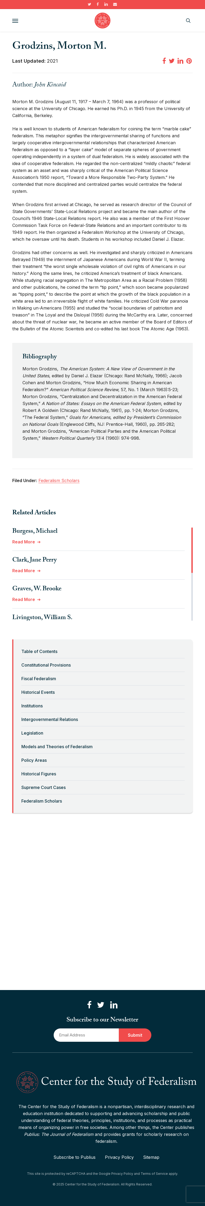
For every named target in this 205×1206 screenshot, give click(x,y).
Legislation (32, 733)
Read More (23, 541)
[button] (15, 20)
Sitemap (151, 1157)
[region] (102, 574)
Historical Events (38, 692)
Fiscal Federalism (38, 678)
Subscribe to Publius (74, 1157)
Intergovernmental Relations (49, 719)
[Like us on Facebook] (89, 1005)
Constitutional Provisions (46, 665)
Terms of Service (154, 1174)
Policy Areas (34, 760)
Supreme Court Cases (43, 787)
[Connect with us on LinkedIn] (114, 1005)
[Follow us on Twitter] (100, 1005)
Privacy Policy (119, 1157)
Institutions (32, 705)
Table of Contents (39, 651)
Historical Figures (38, 773)
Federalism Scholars (41, 801)
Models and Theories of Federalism (57, 746)
